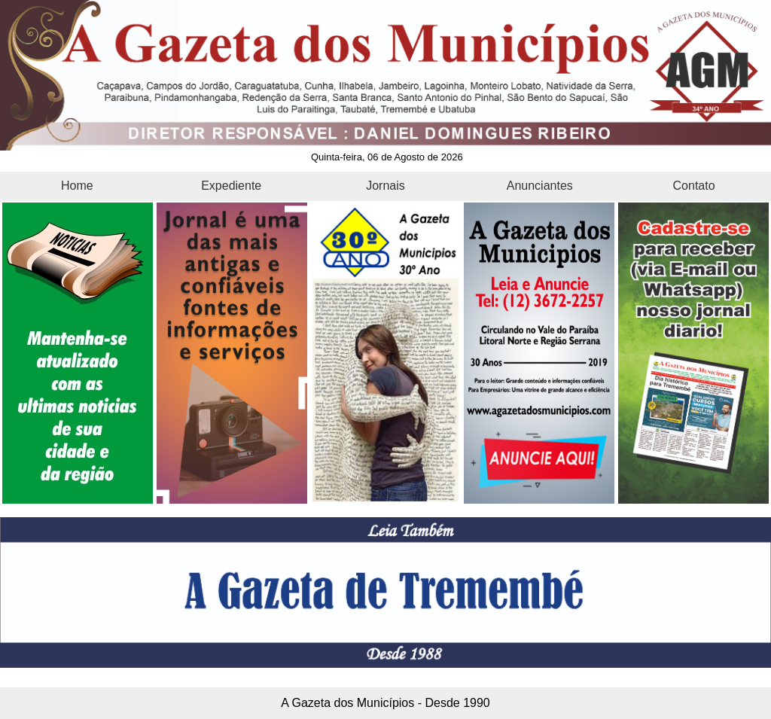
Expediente (231, 185)
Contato (694, 185)
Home (77, 185)
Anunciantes (540, 185)
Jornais (385, 185)
